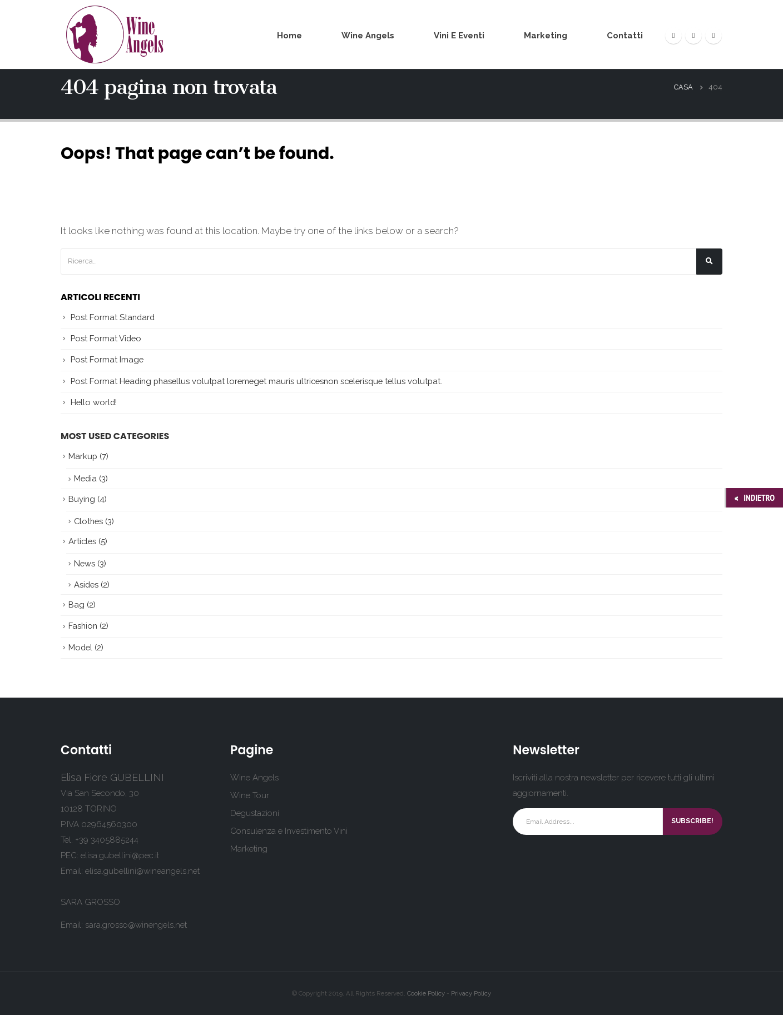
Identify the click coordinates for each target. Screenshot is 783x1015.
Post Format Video (106, 338)
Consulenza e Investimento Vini (289, 831)
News (84, 563)
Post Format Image (107, 359)
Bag (76, 604)
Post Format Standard (113, 317)
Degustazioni (254, 813)
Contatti (625, 36)
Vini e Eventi (459, 36)
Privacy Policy (471, 993)
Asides (86, 584)
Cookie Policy (426, 993)
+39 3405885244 (106, 840)
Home (289, 36)
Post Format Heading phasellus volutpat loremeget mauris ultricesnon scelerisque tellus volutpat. (256, 381)
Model (80, 647)
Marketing (545, 36)
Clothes (88, 521)
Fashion (82, 625)
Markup (82, 456)
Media (85, 478)
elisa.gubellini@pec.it (120, 855)
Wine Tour (249, 795)
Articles (82, 541)
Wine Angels (367, 36)
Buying (81, 499)
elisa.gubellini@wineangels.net (142, 871)
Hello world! (94, 402)
